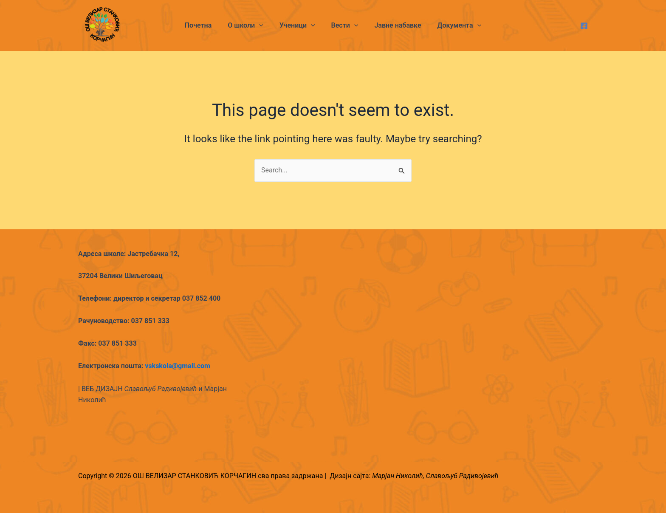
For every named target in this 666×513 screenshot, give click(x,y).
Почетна (204, 25)
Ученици (298, 25)
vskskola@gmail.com (177, 366)
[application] (263, 25)
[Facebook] (584, 26)
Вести (343, 25)
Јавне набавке (393, 25)
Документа (453, 25)
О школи (249, 25)
